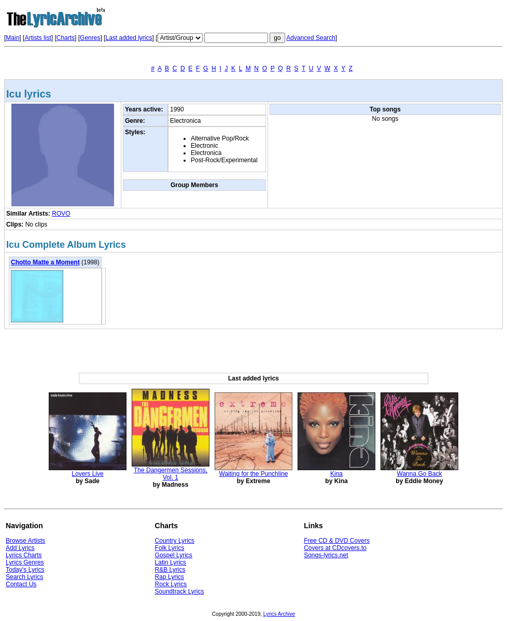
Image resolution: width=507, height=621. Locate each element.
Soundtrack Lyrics (179, 591)
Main (12, 37)
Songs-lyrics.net (326, 555)
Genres (90, 37)
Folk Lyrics (170, 548)
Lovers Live (87, 473)
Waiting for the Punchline (253, 473)
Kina (336, 473)
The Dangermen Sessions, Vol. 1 (170, 474)
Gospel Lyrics (173, 555)
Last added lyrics (128, 37)
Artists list (37, 37)
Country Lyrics (174, 540)
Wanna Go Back (419, 473)
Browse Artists (25, 540)
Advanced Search (310, 37)
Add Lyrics (20, 548)
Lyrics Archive (279, 614)
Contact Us (21, 584)
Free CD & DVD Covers (337, 540)
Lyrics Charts (24, 555)
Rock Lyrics (171, 584)
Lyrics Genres (25, 562)
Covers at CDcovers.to (335, 548)
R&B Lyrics (170, 569)
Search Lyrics (24, 577)
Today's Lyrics (25, 569)
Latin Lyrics (170, 562)
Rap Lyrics (169, 577)
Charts (66, 37)
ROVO (61, 213)
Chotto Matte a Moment (45, 262)
